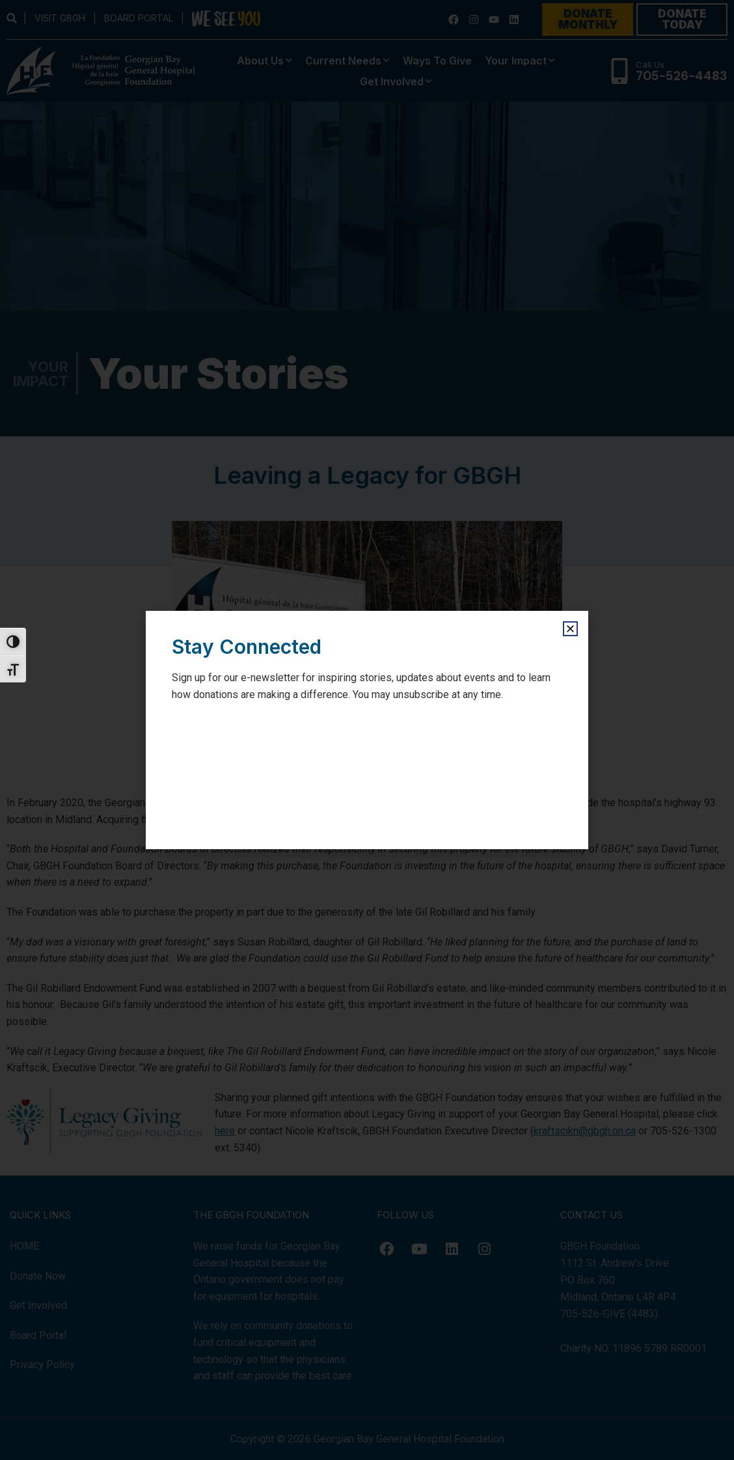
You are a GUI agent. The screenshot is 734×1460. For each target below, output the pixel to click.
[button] (570, 629)
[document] (367, 730)
